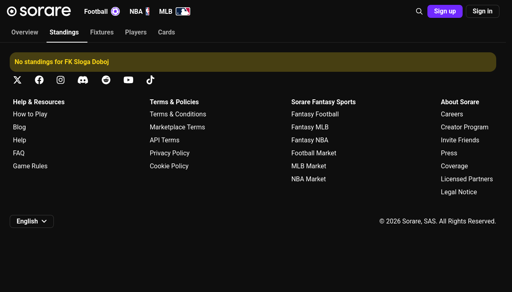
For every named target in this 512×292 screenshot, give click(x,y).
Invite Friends (460, 140)
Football (102, 11)
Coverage (454, 166)
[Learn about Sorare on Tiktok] (150, 80)
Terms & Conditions (178, 114)
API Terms (165, 140)
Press (449, 153)
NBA (139, 11)
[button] (419, 11)
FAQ (19, 153)
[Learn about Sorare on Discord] (83, 80)
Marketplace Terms (177, 127)
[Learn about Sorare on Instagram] (60, 80)
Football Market (313, 153)
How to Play (30, 114)
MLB (174, 11)
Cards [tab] (166, 32)
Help (19, 140)
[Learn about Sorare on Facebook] (39, 80)
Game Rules (30, 166)
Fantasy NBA (310, 140)
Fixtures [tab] (102, 32)
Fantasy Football (315, 114)
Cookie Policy (169, 166)
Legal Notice (459, 192)
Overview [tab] (24, 32)
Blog (19, 127)
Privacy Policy (170, 153)
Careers (452, 114)
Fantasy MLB (310, 127)
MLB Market (308, 166)
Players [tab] (136, 32)
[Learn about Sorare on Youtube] (128, 80)
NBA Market (308, 179)
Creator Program (465, 127)
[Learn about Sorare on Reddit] (106, 80)
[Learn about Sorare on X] (17, 80)
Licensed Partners (467, 179)
